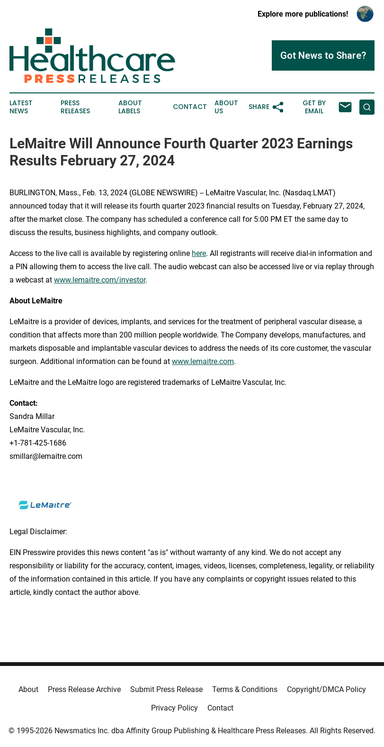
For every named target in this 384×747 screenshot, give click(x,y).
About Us (226, 107)
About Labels (130, 107)
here (199, 253)
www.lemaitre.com (203, 361)
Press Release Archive (84, 689)
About (28, 689)
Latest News (21, 107)
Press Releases (75, 107)
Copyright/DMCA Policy (326, 689)
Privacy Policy (174, 707)
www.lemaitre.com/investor (99, 279)
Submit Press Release (166, 689)
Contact (190, 107)
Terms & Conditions (244, 689)
